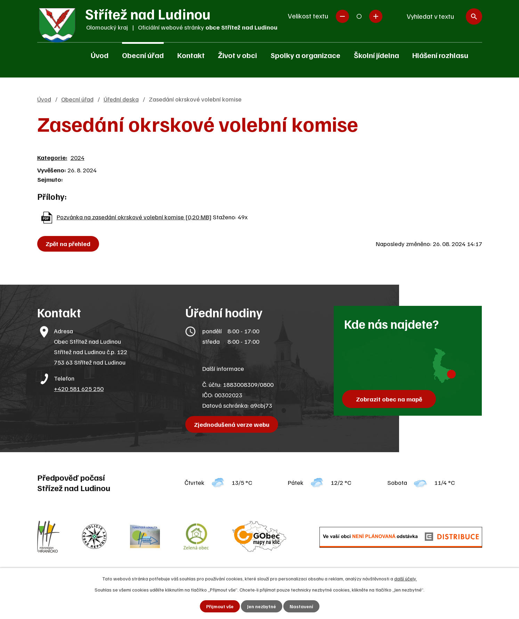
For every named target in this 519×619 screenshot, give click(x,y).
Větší (375, 16)
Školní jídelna (376, 55)
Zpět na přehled (69, 243)
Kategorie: (52, 157)
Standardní (359, 16)
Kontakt (191, 55)
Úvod (99, 55)
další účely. (405, 578)
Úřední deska (121, 99)
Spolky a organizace (305, 55)
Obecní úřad (143, 55)
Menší (342, 16)
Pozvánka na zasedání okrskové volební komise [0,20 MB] (134, 217)
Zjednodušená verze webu (232, 424)
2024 (77, 157)
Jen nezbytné (261, 606)
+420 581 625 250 (79, 388)
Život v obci (237, 55)
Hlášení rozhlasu (440, 55)
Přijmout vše (219, 606)
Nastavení (302, 606)
